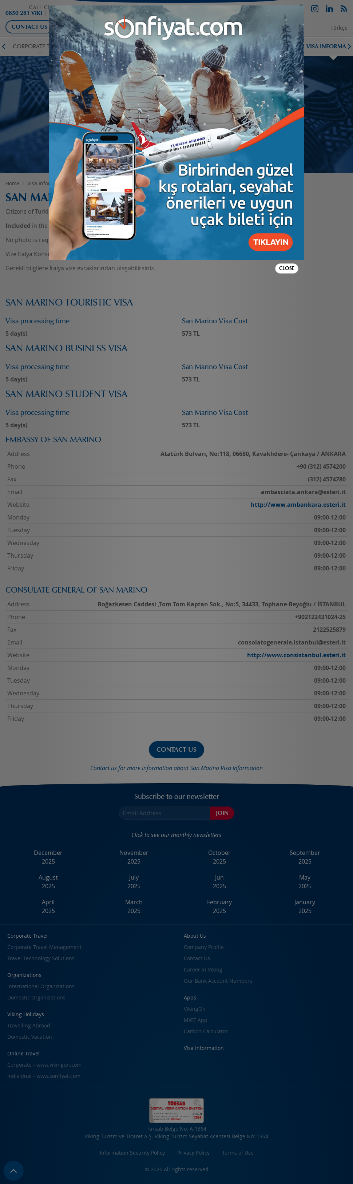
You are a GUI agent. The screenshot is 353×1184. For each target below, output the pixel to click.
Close (286, 268)
